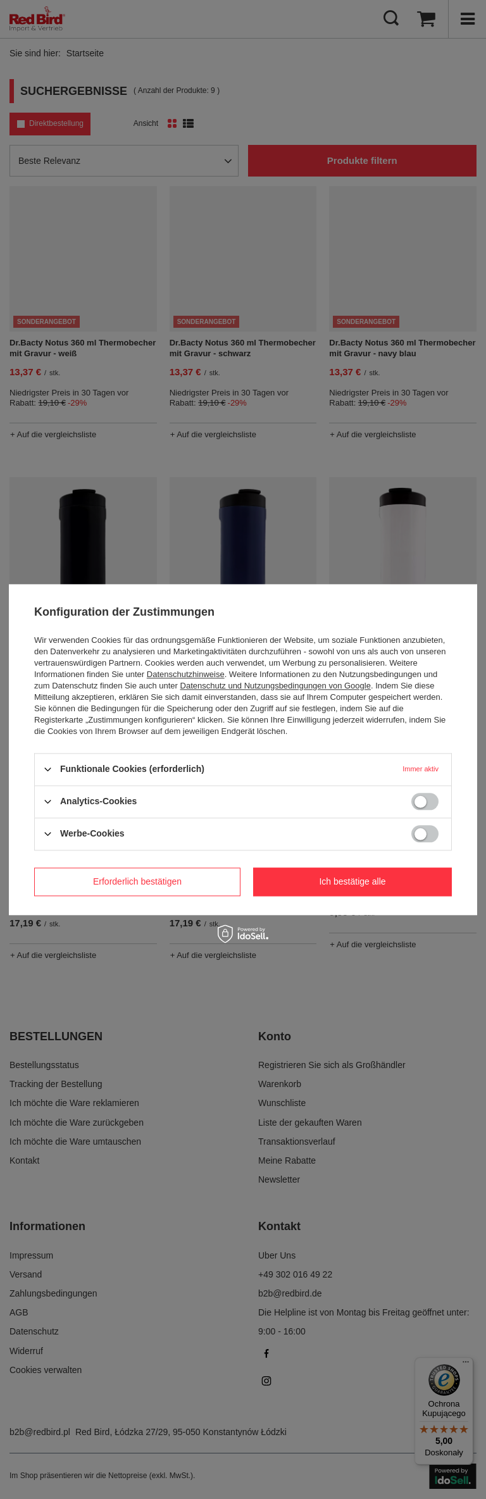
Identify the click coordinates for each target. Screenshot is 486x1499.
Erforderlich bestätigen (137, 881)
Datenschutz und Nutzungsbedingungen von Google (275, 685)
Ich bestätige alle (352, 881)
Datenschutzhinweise (186, 674)
